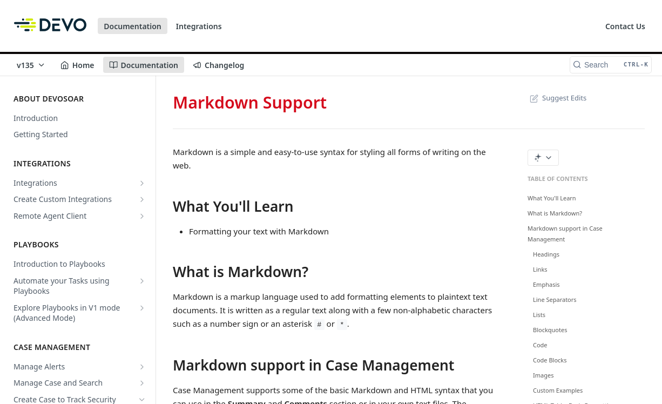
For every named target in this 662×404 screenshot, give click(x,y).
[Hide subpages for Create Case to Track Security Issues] (142, 399)
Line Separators (555, 299)
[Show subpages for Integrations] (142, 183)
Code (540, 345)
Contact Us (625, 26)
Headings (546, 254)
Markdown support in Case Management (565, 233)
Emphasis (546, 284)
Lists (539, 315)
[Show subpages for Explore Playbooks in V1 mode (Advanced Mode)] (142, 308)
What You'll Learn (552, 198)
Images (543, 375)
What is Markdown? (555, 213)
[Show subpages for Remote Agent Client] (142, 216)
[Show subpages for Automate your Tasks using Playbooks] (142, 281)
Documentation (132, 26)
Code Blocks (550, 360)
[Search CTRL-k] (610, 65)
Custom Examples (558, 390)
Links (540, 269)
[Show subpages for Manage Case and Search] (142, 383)
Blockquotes (550, 330)
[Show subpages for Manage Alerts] (142, 366)
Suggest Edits (557, 98)
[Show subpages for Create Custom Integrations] (142, 199)
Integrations (199, 26)
